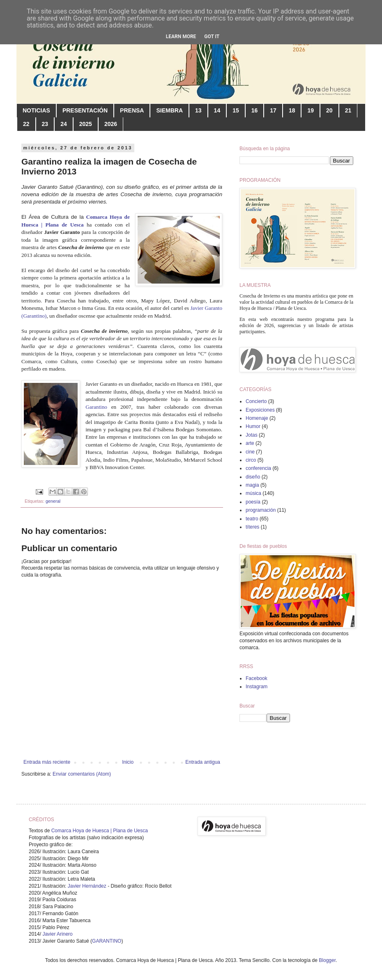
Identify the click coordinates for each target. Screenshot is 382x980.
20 (329, 110)
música (253, 493)
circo (251, 460)
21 (348, 110)
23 (45, 124)
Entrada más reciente (46, 762)
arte (250, 443)
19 (310, 110)
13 (198, 110)
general (53, 501)
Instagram (256, 686)
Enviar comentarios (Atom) (82, 774)
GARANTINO (106, 941)
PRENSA (132, 110)
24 (63, 124)
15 (235, 110)
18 (292, 110)
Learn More (181, 36)
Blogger (327, 960)
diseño (253, 477)
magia (252, 485)
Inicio (127, 762)
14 (217, 110)
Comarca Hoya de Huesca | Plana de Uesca (99, 830)
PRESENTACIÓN (85, 110)
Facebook (256, 678)
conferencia (258, 468)
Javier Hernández (87, 886)
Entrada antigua (202, 762)
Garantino (98, 407)
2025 (85, 124)
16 (254, 110)
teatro (252, 519)
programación (261, 510)
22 (26, 124)
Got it (211, 36)
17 (273, 110)
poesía (253, 502)
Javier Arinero (57, 934)
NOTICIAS (36, 110)
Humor (253, 426)
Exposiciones (260, 410)
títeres (252, 527)
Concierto (256, 401)
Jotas (252, 435)
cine (250, 452)
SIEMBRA (169, 110)
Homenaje (257, 418)
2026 (110, 124)
